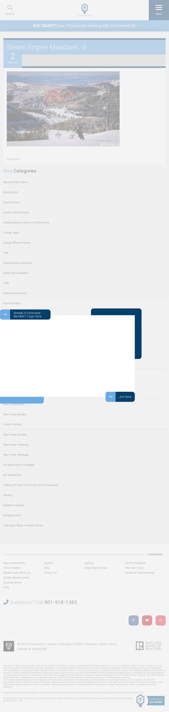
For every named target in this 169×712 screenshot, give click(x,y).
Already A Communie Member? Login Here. (21, 314)
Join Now (118, 397)
